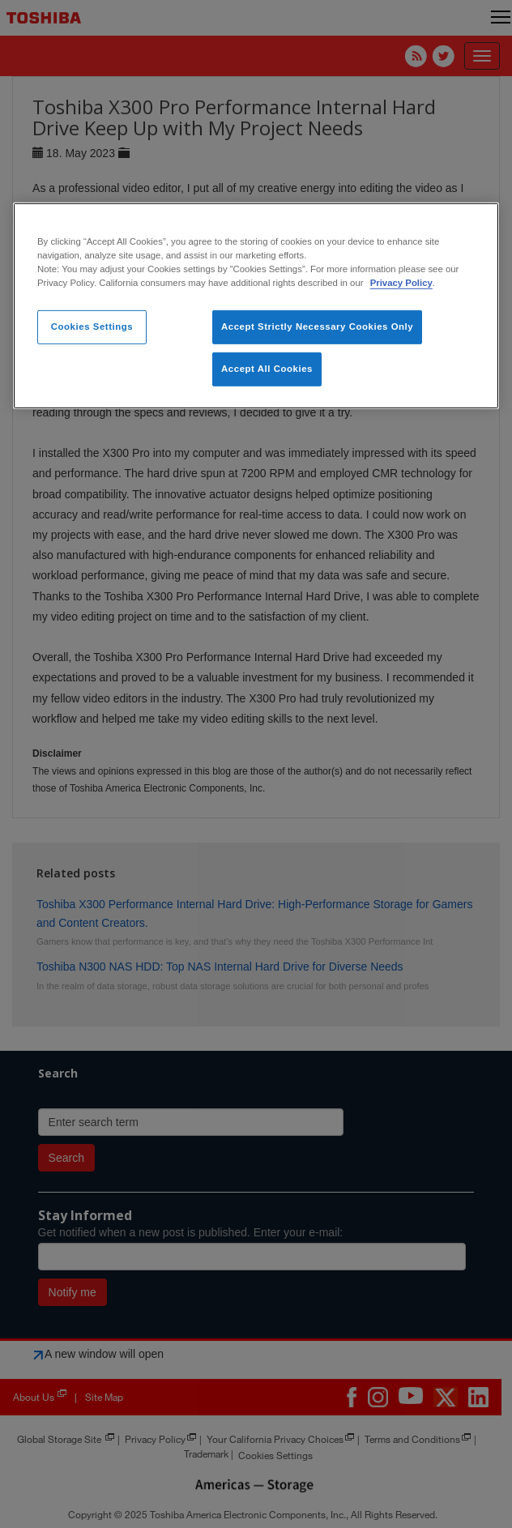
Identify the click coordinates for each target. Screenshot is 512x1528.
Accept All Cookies (267, 368)
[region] (256, 306)
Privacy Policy (401, 283)
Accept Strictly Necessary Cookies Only (317, 326)
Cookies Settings (92, 326)
